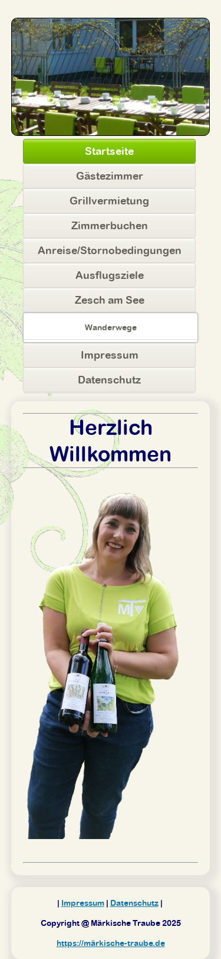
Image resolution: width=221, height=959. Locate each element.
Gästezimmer (109, 176)
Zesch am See (109, 300)
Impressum (109, 355)
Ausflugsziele (109, 275)
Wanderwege (111, 327)
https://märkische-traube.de (111, 943)
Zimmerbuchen (109, 225)
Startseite (109, 151)
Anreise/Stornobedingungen (110, 250)
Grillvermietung (109, 200)
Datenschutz (109, 379)
